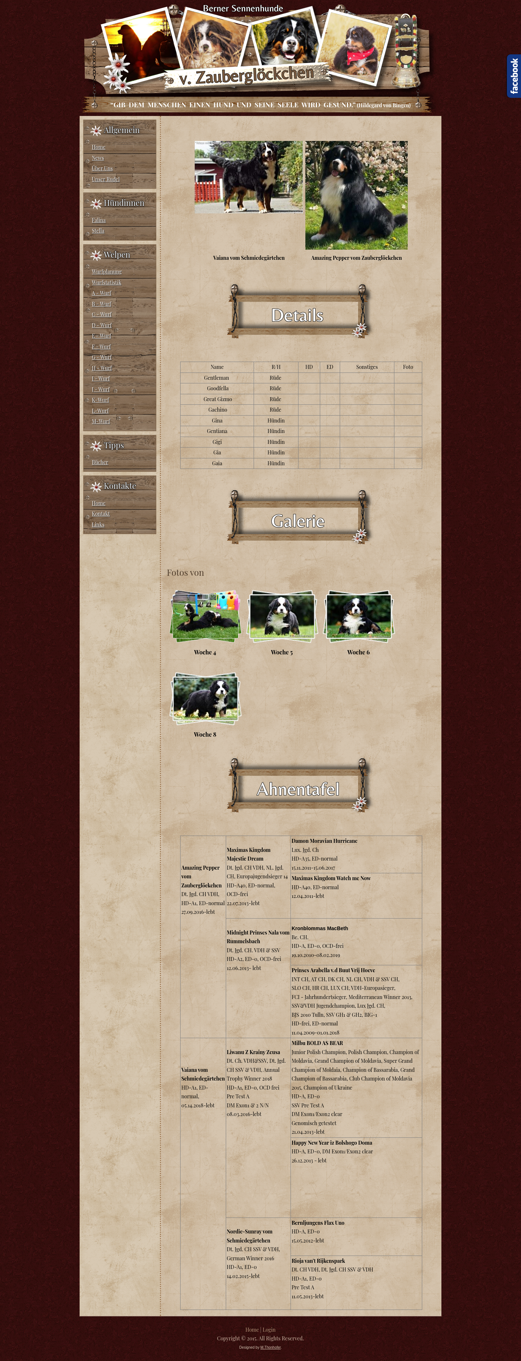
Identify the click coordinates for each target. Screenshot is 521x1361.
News (98, 157)
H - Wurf (102, 368)
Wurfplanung (107, 271)
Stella (98, 230)
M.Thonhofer (270, 1347)
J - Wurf (101, 389)
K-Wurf (100, 399)
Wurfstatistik (106, 282)
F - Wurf (101, 346)
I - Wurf (101, 378)
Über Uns (102, 168)
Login (269, 1329)
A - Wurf (101, 293)
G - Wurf (101, 357)
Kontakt (101, 513)
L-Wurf (100, 410)
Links (98, 524)
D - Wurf (102, 325)
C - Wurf (101, 314)
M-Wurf (101, 421)
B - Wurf (101, 303)
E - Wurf (101, 335)
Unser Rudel (106, 179)
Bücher (100, 462)
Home (99, 146)
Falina (99, 220)
